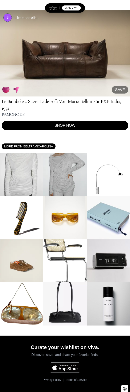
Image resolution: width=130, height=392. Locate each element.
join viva (71, 8)
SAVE (120, 90)
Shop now (65, 125)
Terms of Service (76, 380)
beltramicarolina (25, 17)
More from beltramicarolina (28, 146)
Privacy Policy (52, 380)
